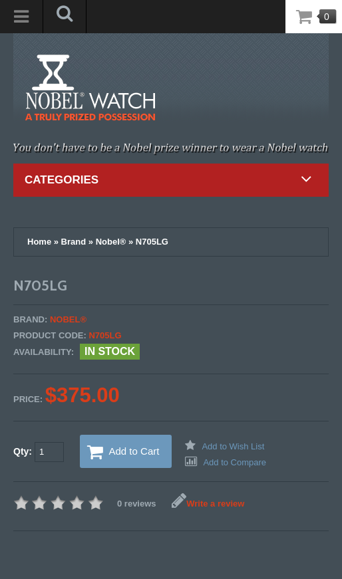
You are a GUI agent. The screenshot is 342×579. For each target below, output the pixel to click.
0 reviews (136, 504)
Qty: (38, 452)
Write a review (208, 504)
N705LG (152, 242)
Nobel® (111, 242)
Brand (73, 242)
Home (39, 242)
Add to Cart (123, 452)
